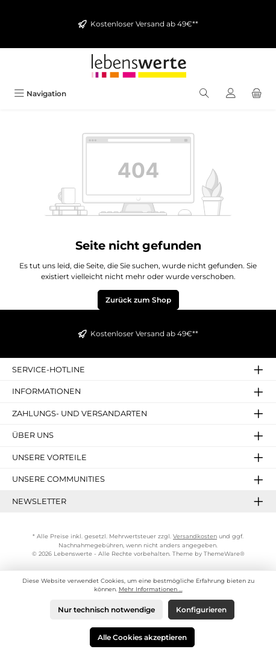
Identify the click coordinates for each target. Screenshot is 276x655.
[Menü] (40, 93)
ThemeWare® (224, 553)
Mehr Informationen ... (151, 589)
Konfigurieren (201, 609)
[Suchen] (204, 93)
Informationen (46, 391)
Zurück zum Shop (138, 299)
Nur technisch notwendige (106, 609)
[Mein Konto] (231, 93)
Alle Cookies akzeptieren (142, 637)
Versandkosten (195, 536)
